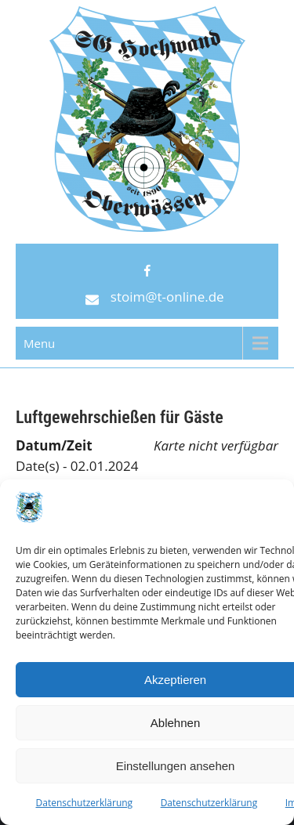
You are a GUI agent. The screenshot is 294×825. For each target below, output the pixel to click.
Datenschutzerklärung (84, 802)
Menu (39, 343)
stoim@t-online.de (167, 297)
